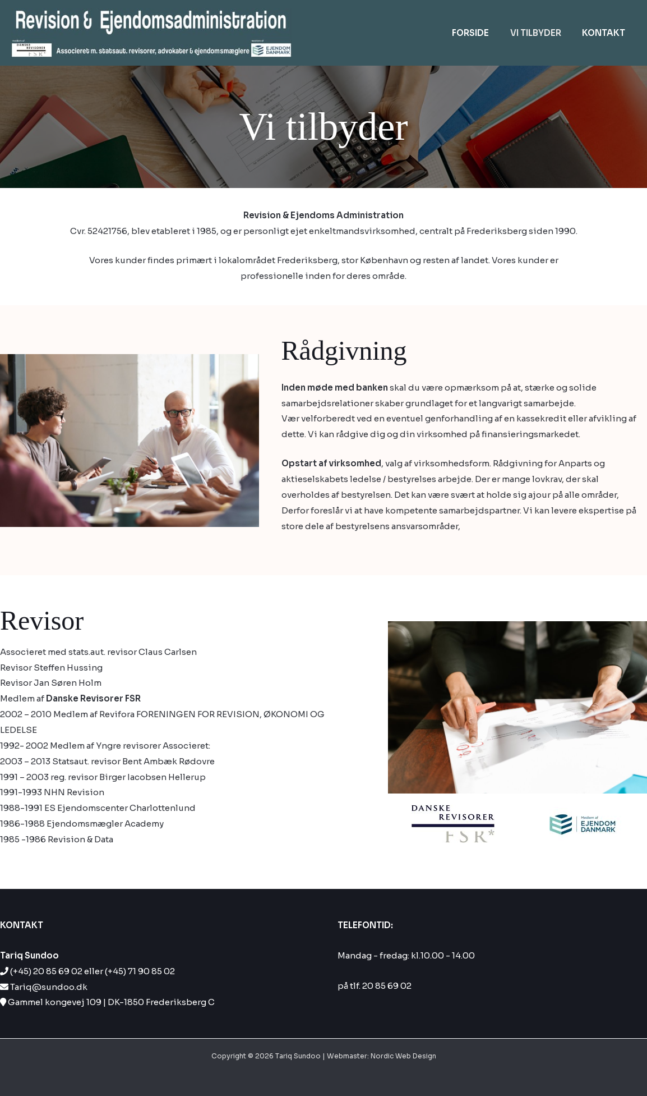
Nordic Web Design (403, 1056)
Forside (481, 32)
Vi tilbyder (541, 32)
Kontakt (605, 32)
